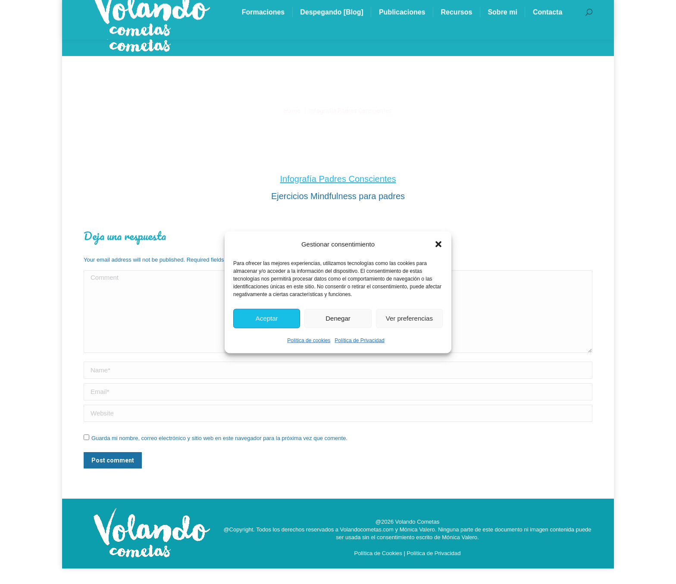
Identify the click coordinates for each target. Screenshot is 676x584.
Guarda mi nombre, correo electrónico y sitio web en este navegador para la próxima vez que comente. (219, 453)
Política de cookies (308, 340)
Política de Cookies (378, 568)
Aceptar (267, 318)
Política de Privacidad (359, 340)
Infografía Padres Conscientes (338, 194)
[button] (438, 244)
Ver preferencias (409, 318)
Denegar (338, 318)
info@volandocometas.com (139, 8)
